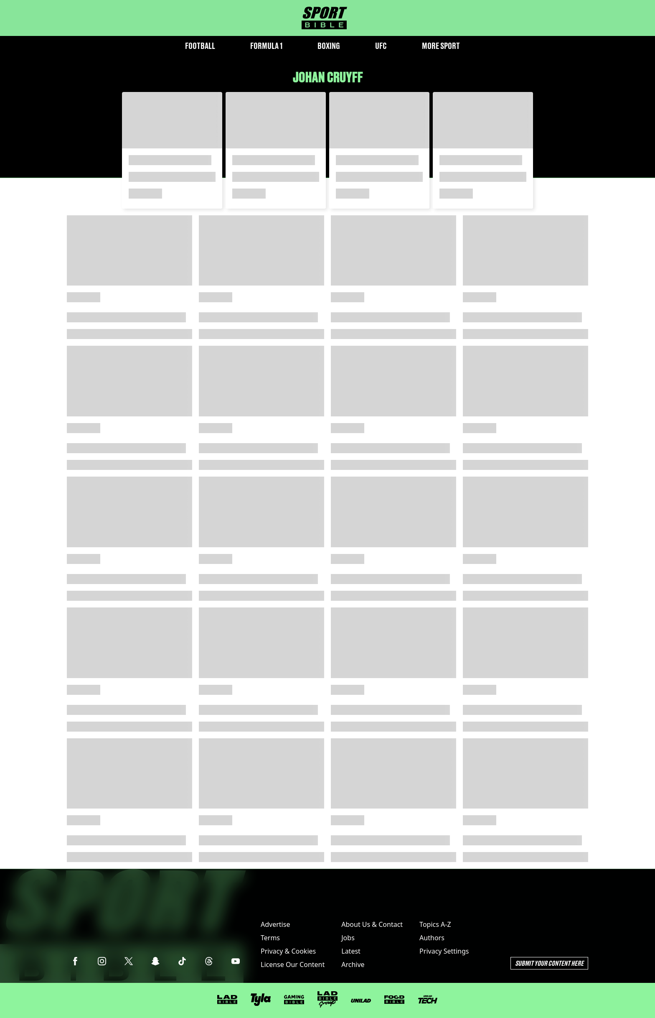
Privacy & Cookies (288, 951)
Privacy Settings (444, 951)
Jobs (348, 937)
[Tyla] (261, 999)
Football (200, 46)
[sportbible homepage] (324, 18)
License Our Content (293, 964)
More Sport (441, 46)
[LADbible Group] (327, 999)
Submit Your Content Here (549, 963)
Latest (351, 951)
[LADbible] (227, 999)
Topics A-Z (435, 924)
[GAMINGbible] (294, 1000)
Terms (270, 937)
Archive (352, 964)
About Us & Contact (372, 924)
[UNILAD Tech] (428, 999)
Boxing (328, 46)
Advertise (275, 924)
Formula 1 (266, 46)
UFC (381, 46)
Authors (431, 937)
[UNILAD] (361, 1001)
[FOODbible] (394, 999)
